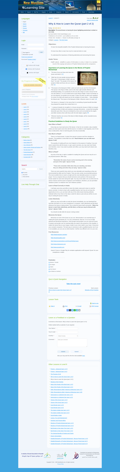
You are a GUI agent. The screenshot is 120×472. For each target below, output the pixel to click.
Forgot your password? (27, 57)
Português (25, 30)
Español (24, 26)
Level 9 (51, 18)
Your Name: (52, 328)
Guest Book (91, 12)
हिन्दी (24, 32)
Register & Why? (32, 59)
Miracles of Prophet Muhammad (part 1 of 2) (62, 423)
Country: (51, 335)
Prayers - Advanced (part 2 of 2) (59, 371)
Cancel (76, 351)
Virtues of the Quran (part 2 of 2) (59, 402)
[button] (22, 107)
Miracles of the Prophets (91, 290)
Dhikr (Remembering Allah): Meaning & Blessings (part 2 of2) (66, 392)
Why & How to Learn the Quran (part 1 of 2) (62, 376)
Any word (24, 174)
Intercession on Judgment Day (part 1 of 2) (62, 394)
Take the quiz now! (73, 284)
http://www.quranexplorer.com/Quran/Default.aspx (64, 241)
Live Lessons (75, 12)
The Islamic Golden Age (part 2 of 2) (60, 412)
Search (67, 12)
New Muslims (34, 6)
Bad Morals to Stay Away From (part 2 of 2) (62, 431)
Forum (83, 12)
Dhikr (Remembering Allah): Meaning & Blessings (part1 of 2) (66, 389)
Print (64, 306)
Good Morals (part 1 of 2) (57, 405)
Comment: (52, 339)
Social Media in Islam (56, 415)
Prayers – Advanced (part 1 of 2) (59, 369)
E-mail (78, 306)
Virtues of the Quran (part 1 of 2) (59, 400)
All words (24, 172)
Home (22, 12)
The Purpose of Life (56, 374)
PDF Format (93, 306)
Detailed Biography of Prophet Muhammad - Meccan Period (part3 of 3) (69, 443)
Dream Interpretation (56, 436)
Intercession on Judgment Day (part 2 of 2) (62, 397)
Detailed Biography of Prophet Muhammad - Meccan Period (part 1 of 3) (69, 438)
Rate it (52, 306)
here (83, 355)
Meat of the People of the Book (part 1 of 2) (62, 384)
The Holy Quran (63, 40)
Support (29, 12)
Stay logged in (26, 52)
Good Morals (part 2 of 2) (57, 407)
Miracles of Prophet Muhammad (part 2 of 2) (62, 425)
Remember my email (27, 54)
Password (24, 48)
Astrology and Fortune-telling (58, 420)
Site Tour (36, 12)
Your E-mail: (52, 332)
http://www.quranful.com (57, 247)
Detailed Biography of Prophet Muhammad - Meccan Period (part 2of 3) (69, 441)
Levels (51, 12)
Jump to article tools (92, 20)
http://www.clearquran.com (58, 244)
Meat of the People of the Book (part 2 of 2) (62, 387)
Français (25, 28)
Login (41, 52)
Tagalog (24, 24)
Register (44, 12)
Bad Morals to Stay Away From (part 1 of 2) (62, 428)
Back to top (94, 303)
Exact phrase (25, 176)
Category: (51, 40)
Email (23, 44)
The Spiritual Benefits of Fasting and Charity (62, 433)
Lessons (56, 40)
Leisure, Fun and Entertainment (59, 418)
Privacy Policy (60, 464)
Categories (59, 12)
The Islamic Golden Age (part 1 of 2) (60, 410)
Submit (63, 351)
